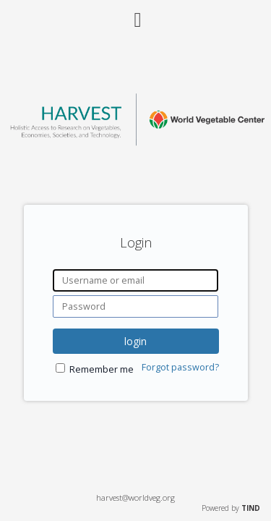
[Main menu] (136, 13)
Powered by (231, 508)
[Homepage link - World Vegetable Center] (135, 141)
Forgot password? (180, 367)
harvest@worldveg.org (135, 497)
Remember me (101, 369)
